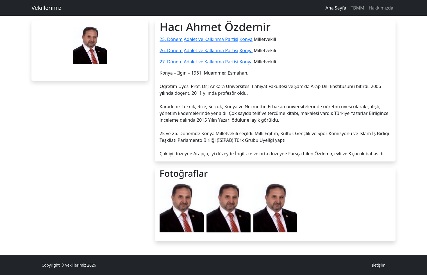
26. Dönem (171, 50)
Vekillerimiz (46, 7)
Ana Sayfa (336, 8)
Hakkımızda (381, 8)
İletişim (378, 265)
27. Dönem (171, 62)
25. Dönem (171, 39)
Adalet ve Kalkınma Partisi (211, 39)
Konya (246, 39)
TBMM (357, 8)
